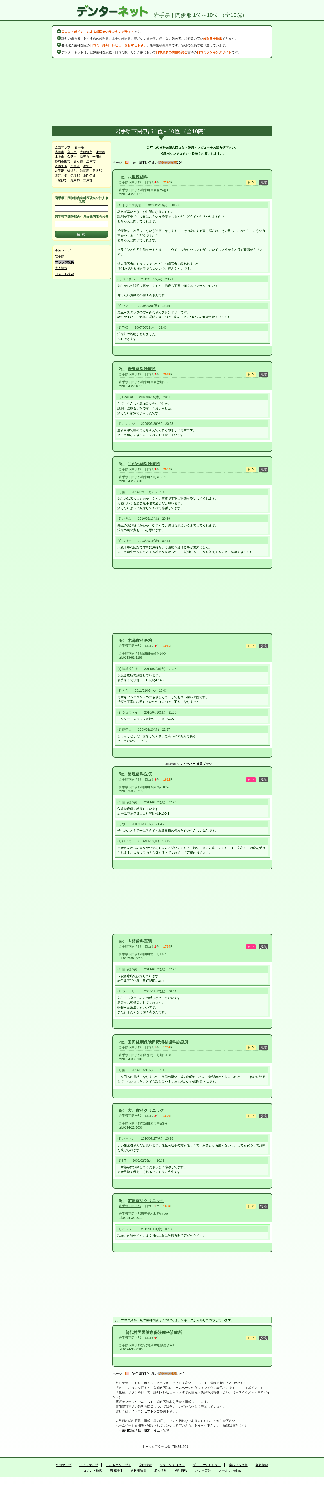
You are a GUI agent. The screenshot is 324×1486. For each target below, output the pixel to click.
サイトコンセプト (140, 1411)
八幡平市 (61, 166)
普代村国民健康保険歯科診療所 (153, 1332)
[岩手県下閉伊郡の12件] (158, 162)
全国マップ (62, 147)
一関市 (97, 156)
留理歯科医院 (140, 774)
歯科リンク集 (238, 1465)
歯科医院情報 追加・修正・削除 (145, 1430)
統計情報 (181, 1470)
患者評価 (116, 1470)
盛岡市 (59, 152)
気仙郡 (75, 175)
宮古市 (72, 152)
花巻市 (100, 152)
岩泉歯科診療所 (142, 369)
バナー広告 (203, 1470)
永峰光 (236, 1470)
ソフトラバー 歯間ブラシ (194, 763)
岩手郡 (59, 171)
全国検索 (145, 1465)
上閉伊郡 (89, 175)
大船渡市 (86, 152)
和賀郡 (84, 171)
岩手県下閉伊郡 (130, 182)
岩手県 (79, 147)
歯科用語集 (138, 1470)
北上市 (59, 156)
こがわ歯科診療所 (144, 464)
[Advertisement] (162, 92)
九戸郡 (75, 180)
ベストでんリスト (172, 1465)
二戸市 (91, 161)
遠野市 (84, 156)
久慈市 (72, 156)
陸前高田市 (62, 161)
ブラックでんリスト (139, 1402)
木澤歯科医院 (140, 640)
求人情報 (61, 268)
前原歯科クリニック (146, 1201)
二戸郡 (87, 180)
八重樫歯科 (138, 177)
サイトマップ (88, 1465)
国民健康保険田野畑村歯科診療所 (158, 1042)
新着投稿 (262, 1465)
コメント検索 (64, 274)
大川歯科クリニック (146, 1110)
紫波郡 (72, 171)
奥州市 (75, 166)
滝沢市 (87, 166)
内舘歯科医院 (140, 941)
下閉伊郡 (61, 180)
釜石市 (78, 161)
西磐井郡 (61, 175)
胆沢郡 (97, 171)
